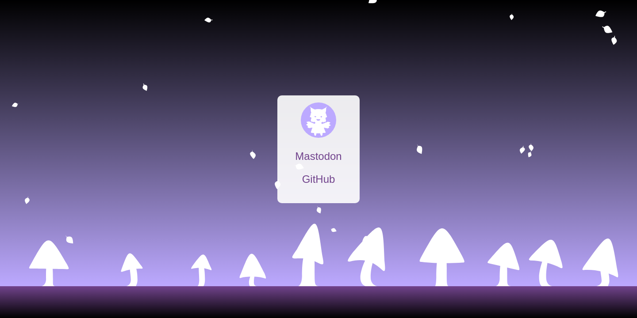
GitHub (318, 179)
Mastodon (318, 156)
